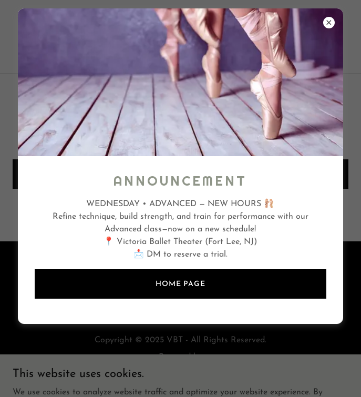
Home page (180, 284)
